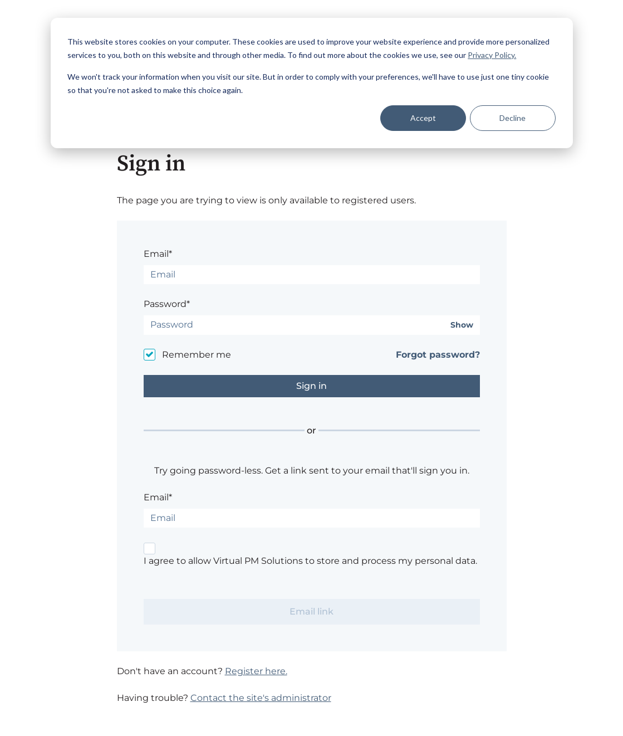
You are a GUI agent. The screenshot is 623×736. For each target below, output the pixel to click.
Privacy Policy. (492, 55)
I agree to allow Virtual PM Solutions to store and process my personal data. (310, 560)
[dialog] (312, 83)
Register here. (256, 671)
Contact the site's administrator (260, 698)
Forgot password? (438, 354)
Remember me (196, 354)
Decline (512, 118)
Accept (423, 118)
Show (461, 325)
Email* (158, 253)
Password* (167, 304)
